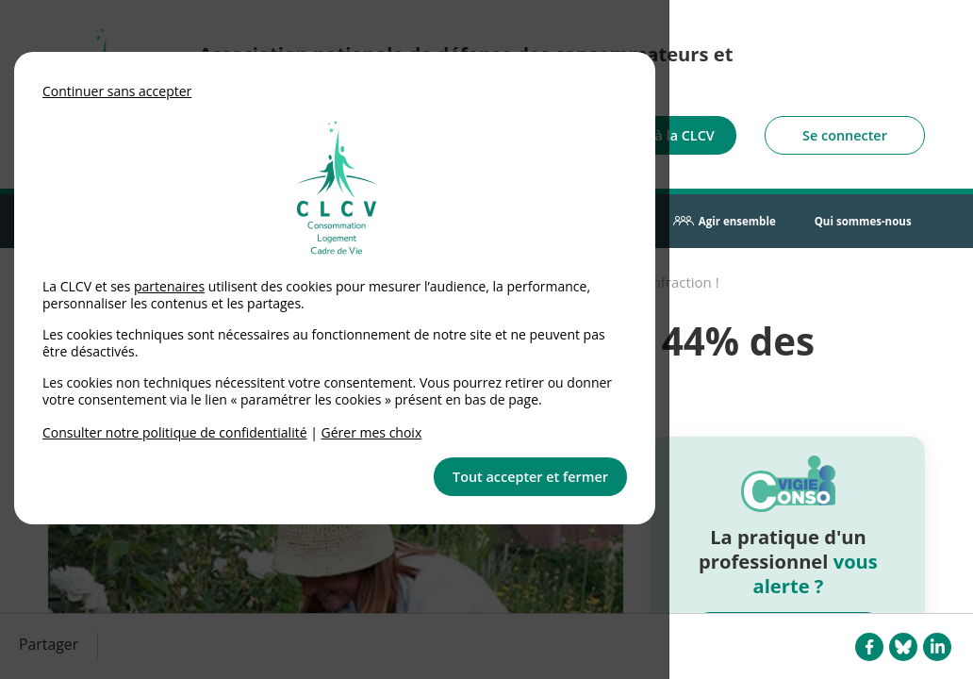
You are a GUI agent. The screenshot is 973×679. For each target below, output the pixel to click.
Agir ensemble (737, 221)
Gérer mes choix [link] (372, 432)
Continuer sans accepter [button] (116, 91)
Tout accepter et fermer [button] (530, 477)
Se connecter (844, 135)
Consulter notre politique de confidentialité (174, 432)
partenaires (169, 286)
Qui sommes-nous (863, 221)
